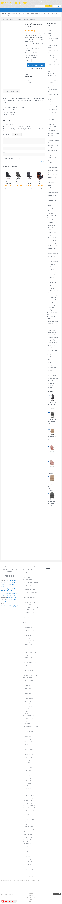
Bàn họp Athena (52, 106)
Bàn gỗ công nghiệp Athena (30, 582)
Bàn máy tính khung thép (29, 649)
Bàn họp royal (51, 119)
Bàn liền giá (52, 264)
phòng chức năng (52, 350)
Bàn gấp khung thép (52, 222)
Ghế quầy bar (51, 251)
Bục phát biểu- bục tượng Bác (32, 790)
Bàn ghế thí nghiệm (52, 342)
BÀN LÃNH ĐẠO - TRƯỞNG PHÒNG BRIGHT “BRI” (52, 76)
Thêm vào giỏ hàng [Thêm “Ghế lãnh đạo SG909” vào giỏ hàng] (19, 188)
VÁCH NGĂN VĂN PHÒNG (28, 872)
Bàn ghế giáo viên (52, 337)
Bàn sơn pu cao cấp (12, 13)
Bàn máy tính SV (52, 150)
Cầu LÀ (51, 267)
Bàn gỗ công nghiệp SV (53, 64)
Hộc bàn (50, 208)
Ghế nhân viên (51, 195)
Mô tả (6, 91)
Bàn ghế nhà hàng (52, 157)
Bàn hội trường (51, 237)
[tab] (6, 91)
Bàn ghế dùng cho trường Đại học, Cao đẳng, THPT (52, 332)
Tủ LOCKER (50, 373)
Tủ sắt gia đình (51, 310)
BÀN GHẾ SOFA (51, 28)
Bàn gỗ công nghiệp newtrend (30, 594)
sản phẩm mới (50, 355)
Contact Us (47, 1)
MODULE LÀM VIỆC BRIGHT (30, 620)
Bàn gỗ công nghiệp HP (53, 50)
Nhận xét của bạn (8, 137)
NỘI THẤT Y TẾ (50, 353)
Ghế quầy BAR (51, 200)
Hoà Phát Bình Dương (14, 3)
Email (4, 152)
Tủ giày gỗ (52, 288)
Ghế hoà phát (22, 13)
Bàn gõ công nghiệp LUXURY (30, 592)
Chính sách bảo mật (31, 891)
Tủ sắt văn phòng (16, 16)
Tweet (26, 74)
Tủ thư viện (50, 380)
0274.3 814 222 (11, 597)
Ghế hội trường (51, 243)
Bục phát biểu (51, 240)
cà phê (49, 160)
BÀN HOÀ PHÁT (51, 38)
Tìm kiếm (48, 5)
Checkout (31, 889)
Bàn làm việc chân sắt (53, 69)
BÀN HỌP (49, 104)
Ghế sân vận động (52, 253)
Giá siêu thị (50, 256)
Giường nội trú (51, 345)
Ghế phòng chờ (51, 248)
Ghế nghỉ (52, 269)
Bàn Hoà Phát (30, 13)
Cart (57, 6)
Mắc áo (51, 280)
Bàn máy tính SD (52, 148)
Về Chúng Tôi (41, 1)
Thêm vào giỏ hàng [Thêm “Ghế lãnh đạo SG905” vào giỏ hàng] (29, 188)
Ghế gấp (50, 182)
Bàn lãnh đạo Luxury (53, 85)
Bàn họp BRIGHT (52, 109)
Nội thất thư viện (52, 348)
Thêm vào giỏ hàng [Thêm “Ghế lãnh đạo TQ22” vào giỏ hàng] (40, 188)
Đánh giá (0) (14, 91)
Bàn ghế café (51, 232)
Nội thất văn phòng (52, 167)
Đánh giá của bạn (7, 134)
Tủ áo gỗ (52, 285)
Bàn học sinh (53, 261)
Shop (31, 899)
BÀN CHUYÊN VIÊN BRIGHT (31, 607)
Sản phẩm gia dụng (52, 307)
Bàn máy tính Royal (52, 145)
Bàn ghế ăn (50, 225)
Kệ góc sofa (50, 36)
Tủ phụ (50, 210)
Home (2, 19)
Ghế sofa (50, 33)
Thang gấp (52, 282)
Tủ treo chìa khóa (52, 383)
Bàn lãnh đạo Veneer (53, 89)
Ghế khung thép (39, 13)
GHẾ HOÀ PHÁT (9, 19)
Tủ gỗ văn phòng (6, 16)
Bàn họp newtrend (52, 116)
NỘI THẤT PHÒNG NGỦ (53, 312)
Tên (4, 146)
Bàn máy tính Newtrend (53, 140)
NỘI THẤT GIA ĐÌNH (52, 215)
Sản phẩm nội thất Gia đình (30, 675)
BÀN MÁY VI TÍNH (51, 130)
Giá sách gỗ (52, 272)
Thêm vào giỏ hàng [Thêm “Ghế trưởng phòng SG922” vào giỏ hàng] (8, 188)
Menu (4, 10)
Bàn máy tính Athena (53, 133)
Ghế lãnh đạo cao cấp (53, 188)
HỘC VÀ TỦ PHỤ (51, 205)
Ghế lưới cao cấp (18, 19)
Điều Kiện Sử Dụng (56, 1)
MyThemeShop (9, 894)
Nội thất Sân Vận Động (53, 163)
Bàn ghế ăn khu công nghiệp (50, 13)
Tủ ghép (50, 365)
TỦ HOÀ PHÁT (50, 357)
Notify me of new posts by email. (12, 158)
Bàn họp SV (51, 122)
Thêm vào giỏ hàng (36, 65)
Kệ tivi (51, 277)
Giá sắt (49, 359)
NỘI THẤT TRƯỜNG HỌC (28, 807)
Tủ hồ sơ (50, 370)
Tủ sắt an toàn (51, 375)
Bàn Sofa (50, 30)
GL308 (35, 71)
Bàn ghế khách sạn (52, 235)
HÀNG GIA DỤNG (52, 259)
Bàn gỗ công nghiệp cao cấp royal (31, 585)
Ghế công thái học (52, 177)
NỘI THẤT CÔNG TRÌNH (53, 290)
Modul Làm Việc (51, 97)
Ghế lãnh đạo (51, 185)
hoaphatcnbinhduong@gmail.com (11, 606)
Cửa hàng (31, 895)
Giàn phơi (52, 274)
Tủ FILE (49, 362)
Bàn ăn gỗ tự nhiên (52, 220)
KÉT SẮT (49, 213)
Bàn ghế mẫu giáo (52, 340)
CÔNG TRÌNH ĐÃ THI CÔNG (29, 662)
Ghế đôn (50, 180)
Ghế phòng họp (51, 198)
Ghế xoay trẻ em (52, 203)
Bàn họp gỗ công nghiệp (29, 630)
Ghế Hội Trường (53, 302)
